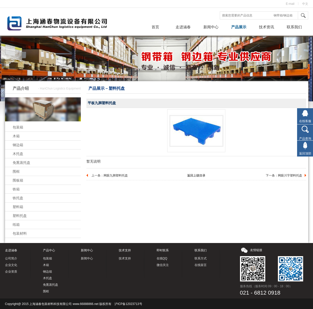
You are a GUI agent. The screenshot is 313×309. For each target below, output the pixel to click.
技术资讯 (266, 27)
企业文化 (11, 265)
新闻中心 (211, 27)
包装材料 (20, 233)
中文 (305, 4)
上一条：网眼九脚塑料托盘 (109, 175)
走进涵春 (183, 27)
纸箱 (16, 225)
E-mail (290, 4)
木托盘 (18, 154)
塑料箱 (18, 207)
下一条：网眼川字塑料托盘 (284, 175)
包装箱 (18, 127)
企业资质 (11, 271)
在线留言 (201, 265)
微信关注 (163, 265)
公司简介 (11, 258)
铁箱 (16, 189)
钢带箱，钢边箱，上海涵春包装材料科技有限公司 (62, 24)
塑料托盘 (20, 216)
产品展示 (238, 27)
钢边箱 (18, 145)
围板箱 (18, 180)
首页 (155, 27)
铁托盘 (18, 198)
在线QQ (162, 258)
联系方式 (201, 258)
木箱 (16, 136)
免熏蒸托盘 (21, 163)
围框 (16, 171)
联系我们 (294, 27)
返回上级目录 (196, 175)
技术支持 (125, 258)
